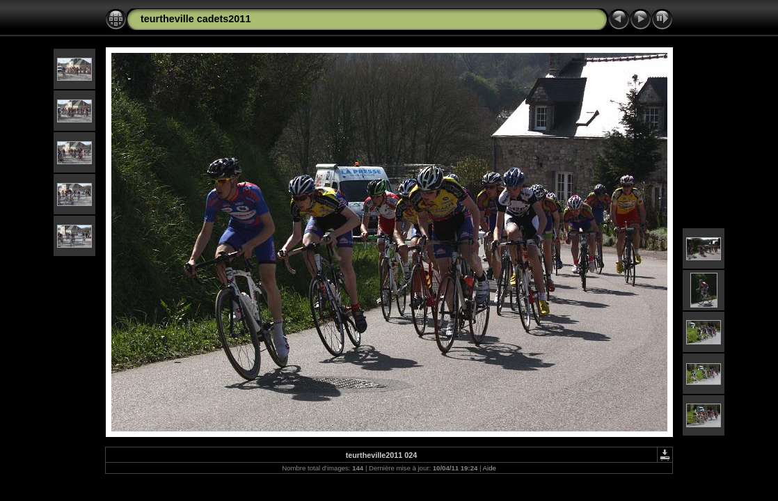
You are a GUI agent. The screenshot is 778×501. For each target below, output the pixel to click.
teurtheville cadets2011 (196, 18)
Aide (489, 468)
